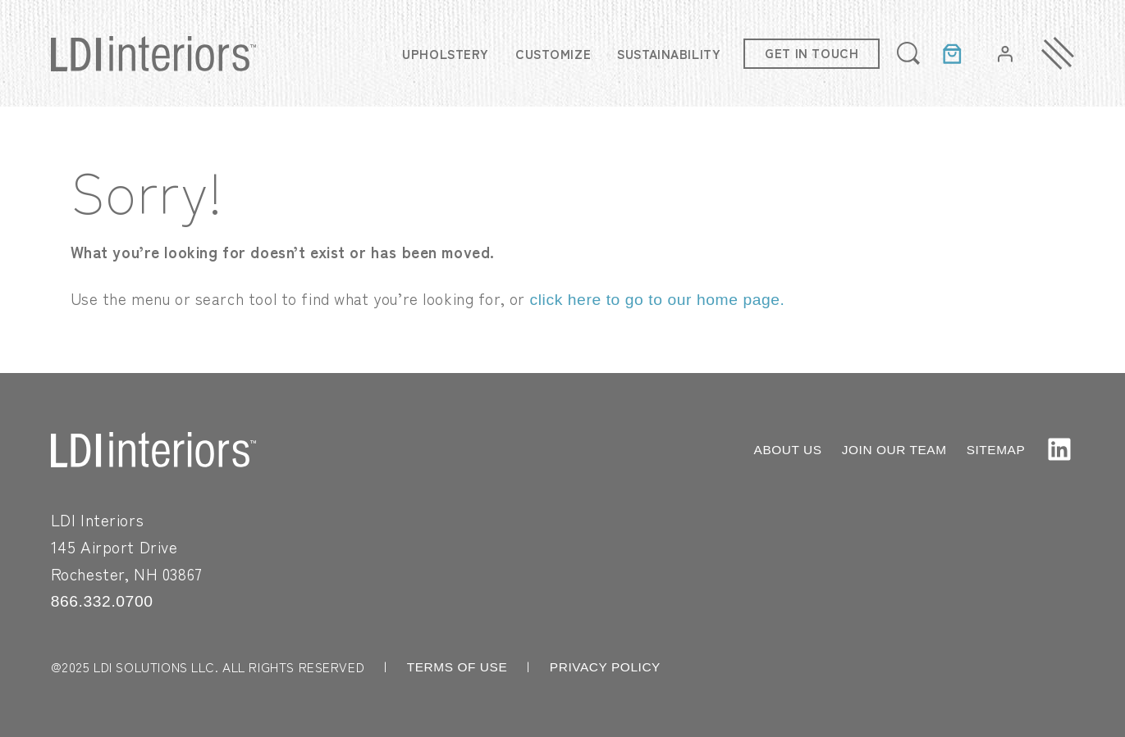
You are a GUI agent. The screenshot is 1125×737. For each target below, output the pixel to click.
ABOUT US (788, 450)
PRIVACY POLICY (605, 667)
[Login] (1005, 53)
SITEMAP (996, 450)
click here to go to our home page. (657, 299)
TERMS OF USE (457, 667)
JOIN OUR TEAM (894, 450)
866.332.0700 (102, 601)
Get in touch (811, 52)
